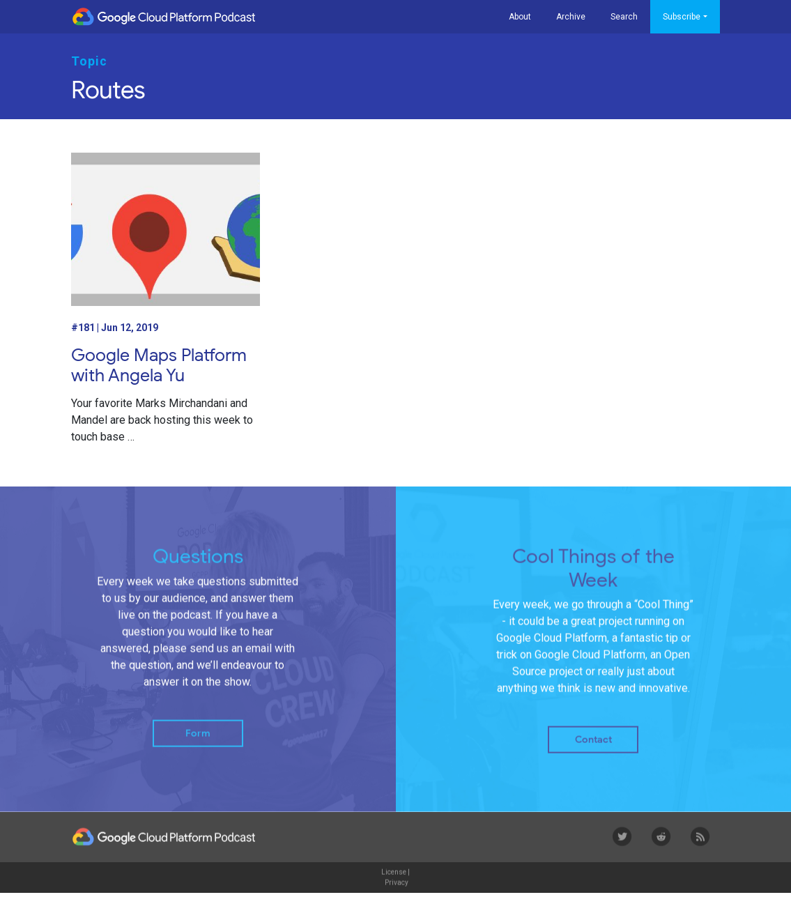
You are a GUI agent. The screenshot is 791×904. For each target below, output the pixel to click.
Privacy (396, 890)
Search (624, 17)
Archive (570, 17)
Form (197, 741)
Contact (593, 748)
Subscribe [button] (681, 17)
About (520, 17)
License (393, 880)
